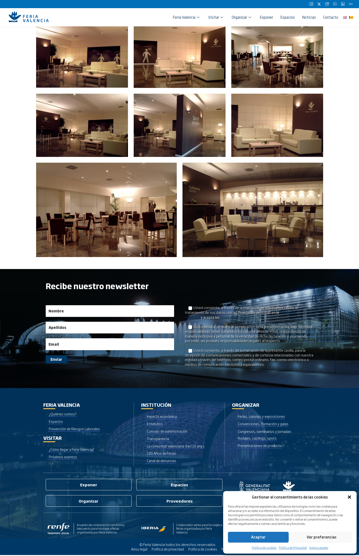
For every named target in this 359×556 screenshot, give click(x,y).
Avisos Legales (318, 547)
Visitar (215, 17)
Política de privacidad (168, 550)
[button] (349, 497)
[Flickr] (350, 4)
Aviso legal (138, 550)
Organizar (241, 17)
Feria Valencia (186, 17)
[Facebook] (311, 4)
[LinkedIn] (342, 4)
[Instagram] (327, 4)
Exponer (266, 17)
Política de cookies (264, 547)
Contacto (330, 17)
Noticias (309, 17)
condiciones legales (236, 317)
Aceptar (258, 537)
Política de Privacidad (293, 547)
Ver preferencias (322, 537)
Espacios (287, 17)
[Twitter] (319, 4)
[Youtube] (334, 4)
